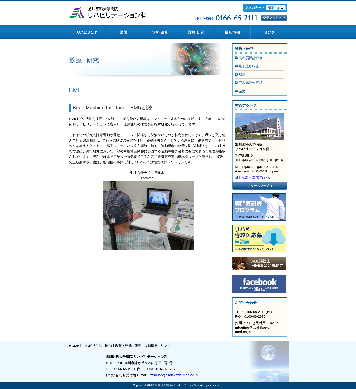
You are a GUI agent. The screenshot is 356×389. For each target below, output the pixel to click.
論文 (242, 91)
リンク (166, 345)
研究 (138, 345)
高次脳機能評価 (250, 58)
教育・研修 (123, 345)
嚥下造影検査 (249, 66)
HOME (74, 345)
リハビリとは (92, 345)
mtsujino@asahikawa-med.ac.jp (173, 375)
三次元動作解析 (250, 83)
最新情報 (151, 345)
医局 (108, 345)
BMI (242, 74)
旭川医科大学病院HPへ (252, 178)
